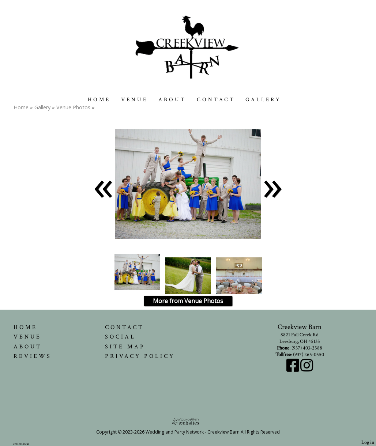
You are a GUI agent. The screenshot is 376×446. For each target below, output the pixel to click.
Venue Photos (73, 107)
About (172, 99)
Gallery (263, 99)
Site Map (125, 347)
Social (120, 337)
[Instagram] (306, 369)
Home (99, 99)
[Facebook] (293, 369)
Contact (216, 99)
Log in (367, 442)
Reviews (33, 356)
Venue (134, 99)
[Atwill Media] (188, 421)
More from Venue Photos (188, 301)
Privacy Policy (140, 356)
